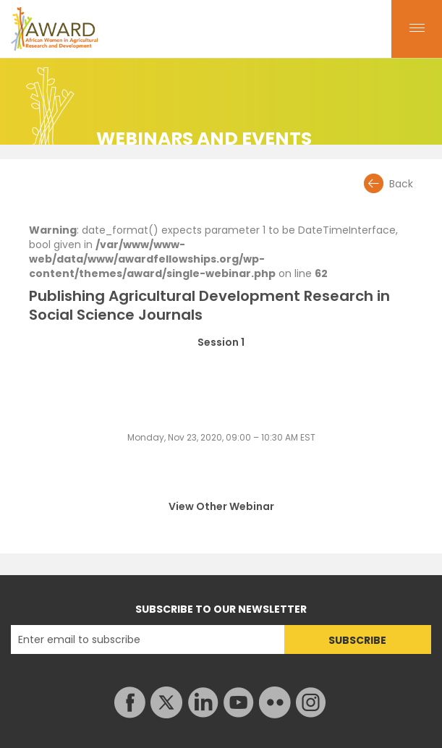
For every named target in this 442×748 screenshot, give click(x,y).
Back (401, 184)
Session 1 (221, 342)
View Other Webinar (221, 506)
